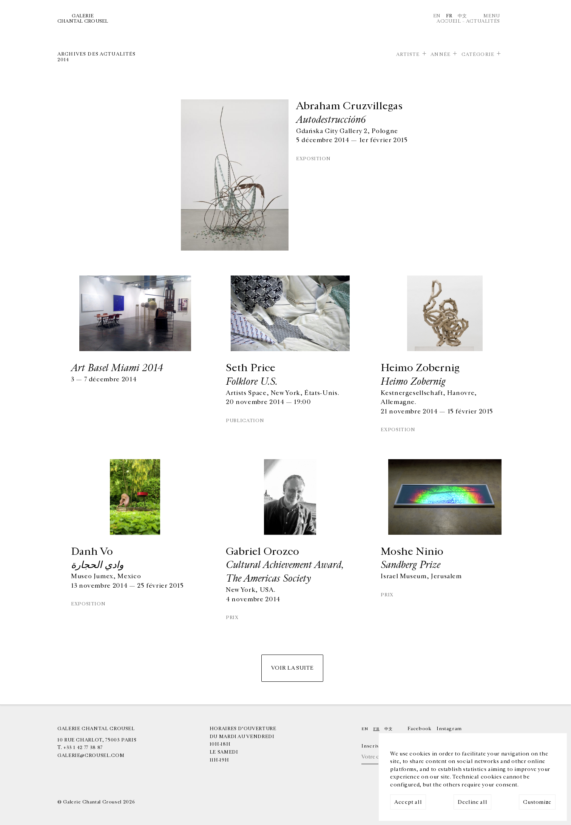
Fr (449, 16)
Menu (491, 16)
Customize (537, 802)
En (437, 16)
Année (441, 54)
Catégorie (477, 54)
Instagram (449, 729)
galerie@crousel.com (90, 755)
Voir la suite (292, 668)
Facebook (419, 729)
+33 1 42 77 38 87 (83, 748)
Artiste (408, 54)
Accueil (449, 21)
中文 (462, 16)
